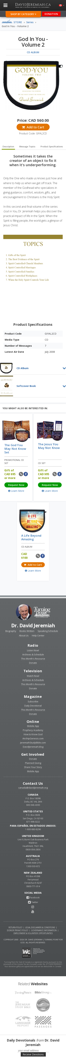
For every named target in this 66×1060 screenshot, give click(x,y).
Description (8, 146)
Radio (33, 645)
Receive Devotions (33, 1054)
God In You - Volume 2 (15, 26)
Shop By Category (23, 14)
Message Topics (27, 146)
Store (18, 22)
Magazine (33, 696)
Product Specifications (52, 146)
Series (29, 22)
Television (33, 671)
